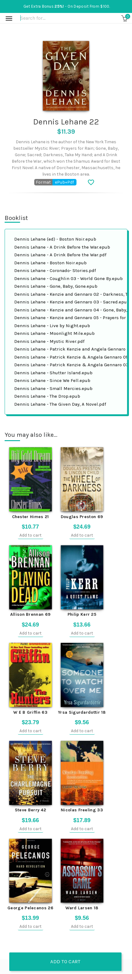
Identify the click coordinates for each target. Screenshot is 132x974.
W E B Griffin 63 (30, 712)
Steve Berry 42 (30, 810)
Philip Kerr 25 (82, 614)
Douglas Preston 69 (82, 516)
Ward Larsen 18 (81, 908)
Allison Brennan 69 (30, 614)
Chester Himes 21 (30, 516)
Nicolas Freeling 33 (82, 810)
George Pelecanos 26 (30, 908)
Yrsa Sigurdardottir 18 (82, 712)
